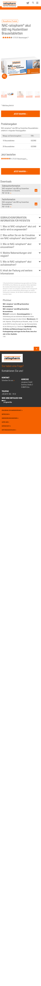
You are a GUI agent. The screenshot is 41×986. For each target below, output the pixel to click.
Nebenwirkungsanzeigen (10, 418)
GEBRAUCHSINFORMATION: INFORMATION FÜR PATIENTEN (15, 219)
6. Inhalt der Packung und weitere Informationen (16, 272)
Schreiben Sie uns (7, 380)
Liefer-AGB (5, 422)
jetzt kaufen (20, 114)
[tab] (20, 219)
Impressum (6, 414)
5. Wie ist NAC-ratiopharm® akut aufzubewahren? (15, 263)
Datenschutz (6, 426)
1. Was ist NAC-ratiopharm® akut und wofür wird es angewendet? (18, 228)
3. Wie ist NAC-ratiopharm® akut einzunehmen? (15, 245)
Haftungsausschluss (9, 430)
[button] (9, 159)
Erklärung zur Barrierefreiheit (12, 410)
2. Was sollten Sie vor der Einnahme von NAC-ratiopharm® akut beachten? (18, 237)
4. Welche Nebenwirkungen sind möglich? (15, 254)
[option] (10, 94)
